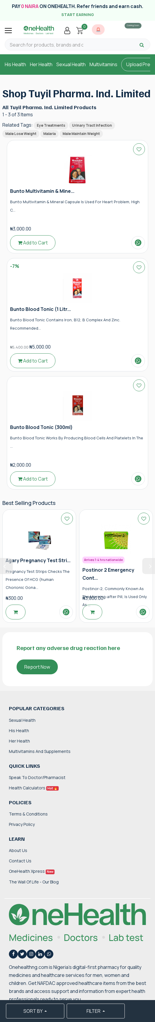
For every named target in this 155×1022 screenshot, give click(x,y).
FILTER (94, 1011)
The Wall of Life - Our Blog (34, 882)
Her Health (41, 64)
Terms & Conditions (28, 814)
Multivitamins (103, 64)
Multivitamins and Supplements (40, 751)
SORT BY (33, 1011)
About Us (18, 850)
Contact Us (20, 861)
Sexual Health (71, 64)
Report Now (37, 667)
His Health (15, 64)
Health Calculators (34, 788)
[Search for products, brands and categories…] (46, 45)
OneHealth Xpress (32, 871)
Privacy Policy (22, 824)
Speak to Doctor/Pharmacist (37, 777)
